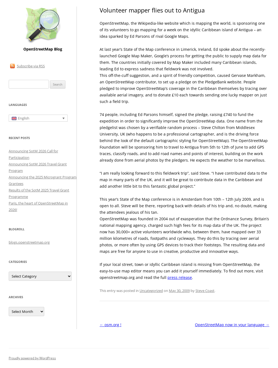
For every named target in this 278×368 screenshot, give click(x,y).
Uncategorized (151, 290)
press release (180, 277)
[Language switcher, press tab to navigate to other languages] (38, 118)
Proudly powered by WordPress (32, 358)
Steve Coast (204, 290)
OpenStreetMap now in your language (232, 324)
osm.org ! (110, 324)
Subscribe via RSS (31, 66)
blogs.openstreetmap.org (29, 242)
